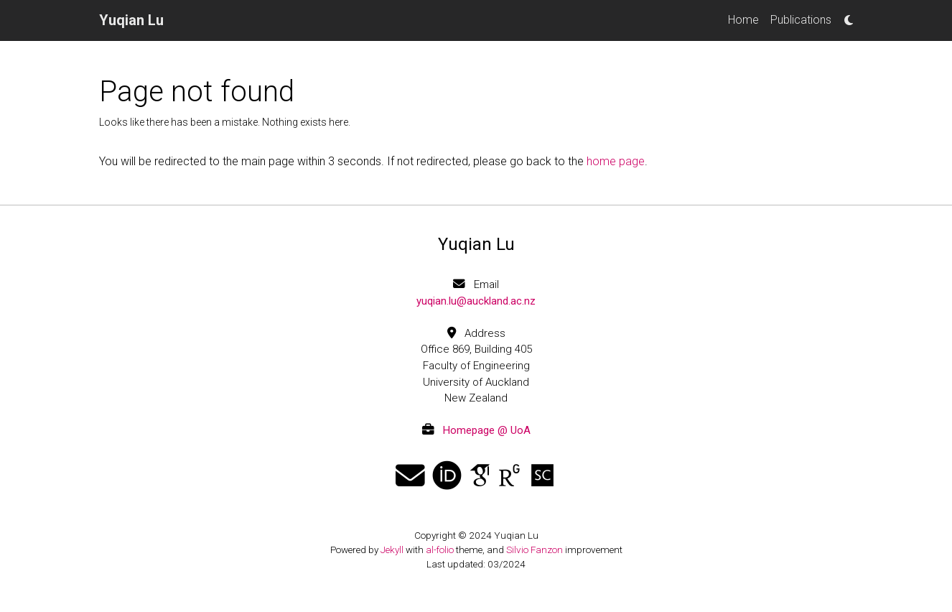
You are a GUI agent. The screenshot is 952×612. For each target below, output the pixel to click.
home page (616, 161)
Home (743, 20)
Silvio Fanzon (534, 549)
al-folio (440, 549)
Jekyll (392, 549)
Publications (800, 20)
